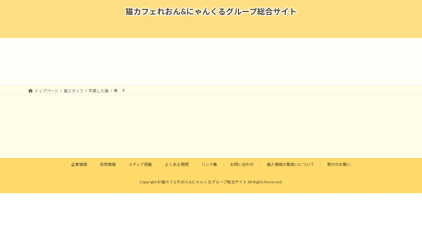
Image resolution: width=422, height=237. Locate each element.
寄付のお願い (339, 164)
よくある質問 (177, 164)
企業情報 (79, 164)
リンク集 (209, 164)
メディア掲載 (140, 164)
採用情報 (108, 164)
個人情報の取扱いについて (290, 164)
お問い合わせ (242, 164)
